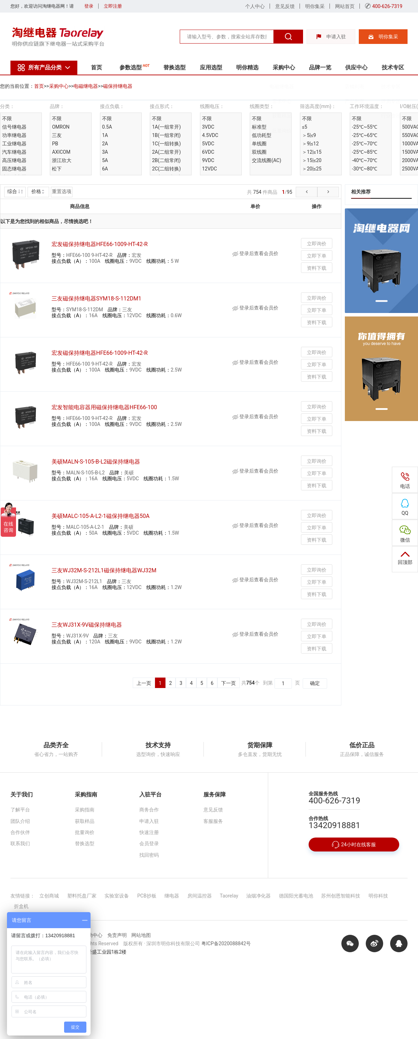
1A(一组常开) (166, 127)
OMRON (60, 127)
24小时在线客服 (354, 844)
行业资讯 (393, 118)
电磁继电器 (284, 89)
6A (105, 168)
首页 (96, 67)
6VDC (208, 152)
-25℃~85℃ (364, 152)
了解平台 (20, 809)
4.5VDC (210, 135)
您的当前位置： (17, 86)
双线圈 (259, 152)
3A (105, 152)
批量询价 (284, 133)
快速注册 (149, 832)
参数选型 (134, 67)
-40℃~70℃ (364, 160)
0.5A (107, 127)
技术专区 (393, 67)
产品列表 (357, 104)
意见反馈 (285, 6)
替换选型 (174, 67)
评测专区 (393, 104)
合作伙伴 (20, 832)
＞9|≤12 (310, 143)
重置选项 (61, 191)
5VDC (208, 143)
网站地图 (141, 935)
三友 (57, 135)
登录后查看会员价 (255, 253)
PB (55, 143)
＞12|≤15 (312, 152)
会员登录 (149, 843)
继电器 (171, 896)
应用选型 (211, 67)
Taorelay (229, 896)
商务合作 (149, 809)
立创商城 (49, 896)
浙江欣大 (61, 160)
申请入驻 (331, 36)
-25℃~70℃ (364, 143)
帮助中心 (92, 935)
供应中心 (356, 67)
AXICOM (61, 152)
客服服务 (213, 821)
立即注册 (113, 6)
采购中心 (284, 67)
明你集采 (315, 6)
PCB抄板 (146, 896)
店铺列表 (357, 89)
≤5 (304, 127)
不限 (7, 118)
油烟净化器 (258, 896)
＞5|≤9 (309, 135)
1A (105, 135)
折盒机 (21, 906)
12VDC (209, 168)
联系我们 (20, 843)
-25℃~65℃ (364, 135)
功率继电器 (14, 135)
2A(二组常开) (166, 152)
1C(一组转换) (166, 143)
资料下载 (316, 268)
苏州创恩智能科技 (340, 896)
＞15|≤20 (312, 160)
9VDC (208, 160)
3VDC (208, 127)
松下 (57, 168)
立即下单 (316, 256)
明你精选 (247, 67)
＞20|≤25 (312, 168)
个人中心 (255, 6)
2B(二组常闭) (166, 160)
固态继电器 (14, 168)
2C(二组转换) (166, 168)
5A (105, 160)
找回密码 (149, 855)
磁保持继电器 (117, 86)
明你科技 (378, 896)
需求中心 (284, 104)
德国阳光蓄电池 (296, 896)
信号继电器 (14, 127)
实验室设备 (116, 896)
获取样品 (284, 118)
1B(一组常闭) (166, 135)
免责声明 (117, 935)
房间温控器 (199, 896)
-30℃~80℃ (364, 168)
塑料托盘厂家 (81, 896)
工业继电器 (14, 143)
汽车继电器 (14, 152)
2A (105, 143)
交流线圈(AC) (266, 160)
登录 (88, 6)
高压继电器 (14, 160)
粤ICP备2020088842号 (226, 943)
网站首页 (345, 6)
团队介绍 (20, 821)
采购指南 (84, 809)
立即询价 (316, 243)
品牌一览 (320, 67)
